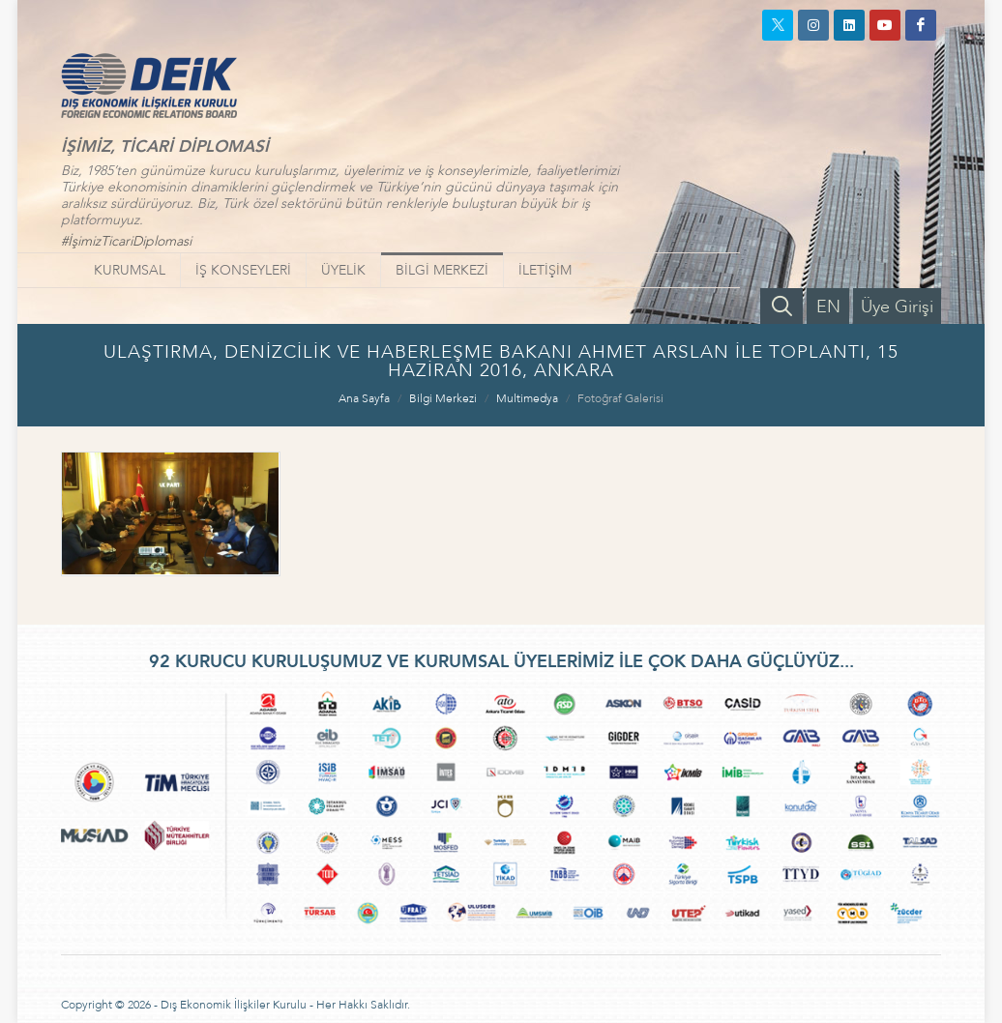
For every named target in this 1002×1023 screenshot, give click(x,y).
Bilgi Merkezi (443, 398)
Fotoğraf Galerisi (620, 398)
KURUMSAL (129, 270)
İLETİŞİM (545, 270)
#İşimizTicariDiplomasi (126, 241)
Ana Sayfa (364, 398)
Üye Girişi (897, 307)
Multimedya (527, 398)
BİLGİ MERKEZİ (442, 270)
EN (828, 307)
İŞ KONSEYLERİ (243, 270)
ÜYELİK (343, 270)
